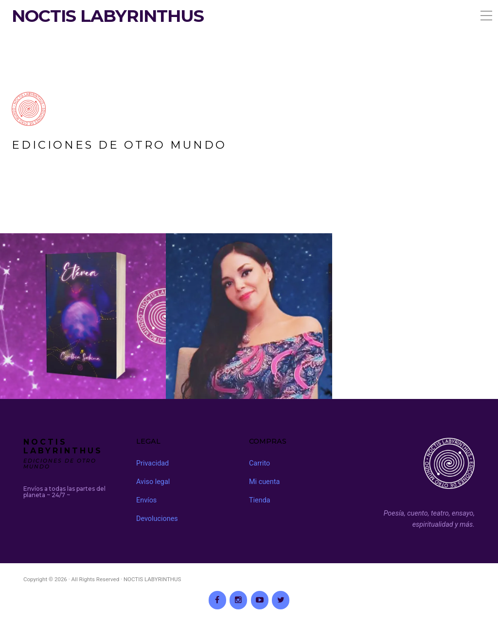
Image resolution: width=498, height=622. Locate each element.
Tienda (259, 500)
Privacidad (152, 463)
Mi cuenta (264, 482)
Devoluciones (157, 519)
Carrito (259, 463)
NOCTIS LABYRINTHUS (108, 16)
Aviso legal (153, 482)
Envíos (146, 500)
